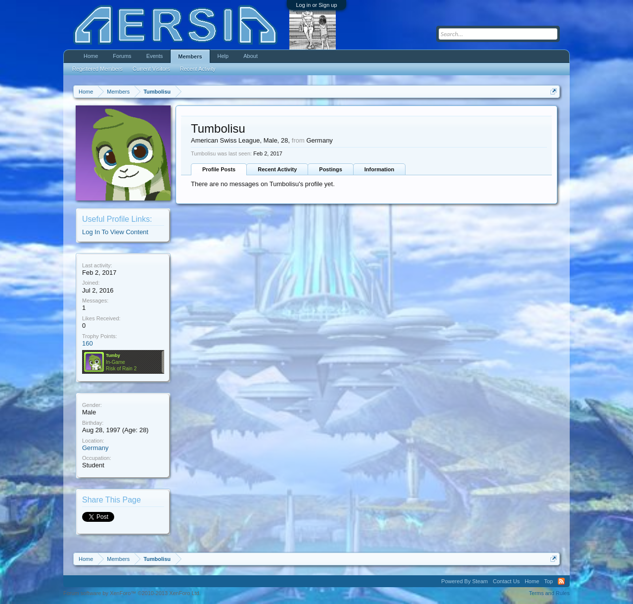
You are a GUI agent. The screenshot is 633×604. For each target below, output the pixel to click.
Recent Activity (277, 169)
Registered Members (97, 69)
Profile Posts (218, 169)
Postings (330, 169)
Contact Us (506, 581)
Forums (122, 56)
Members (190, 56)
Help (223, 56)
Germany (95, 448)
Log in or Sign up (316, 5)
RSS (561, 581)
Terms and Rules (549, 593)
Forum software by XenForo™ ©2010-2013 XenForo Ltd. (132, 593)
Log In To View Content (115, 232)
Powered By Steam (464, 581)
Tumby (113, 355)
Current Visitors (151, 69)
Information (379, 169)
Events (154, 56)
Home (91, 56)
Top (548, 581)
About (250, 56)
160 (87, 343)
